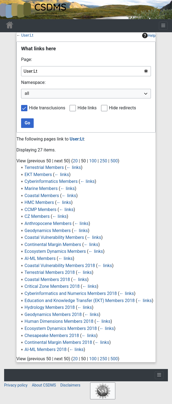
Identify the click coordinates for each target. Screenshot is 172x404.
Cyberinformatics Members (51, 181)
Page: (26, 59)
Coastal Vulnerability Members (54, 237)
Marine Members (41, 188)
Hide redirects (122, 107)
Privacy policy (15, 385)
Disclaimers (70, 385)
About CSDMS (44, 385)
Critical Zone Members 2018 (52, 286)
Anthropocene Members (48, 223)
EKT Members (38, 174)
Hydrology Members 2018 (50, 307)
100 (92, 160)
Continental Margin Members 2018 (58, 342)
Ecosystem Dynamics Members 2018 (61, 328)
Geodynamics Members (48, 230)
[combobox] (86, 71)
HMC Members (39, 202)
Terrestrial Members (44, 167)
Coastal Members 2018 (47, 279)
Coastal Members (42, 195)
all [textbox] (27, 93)
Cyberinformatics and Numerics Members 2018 (71, 293)
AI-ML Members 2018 (46, 349)
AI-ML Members (40, 258)
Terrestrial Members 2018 (50, 272)
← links (73, 167)
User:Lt (27, 35)
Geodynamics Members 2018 (53, 314)
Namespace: (33, 82)
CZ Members (37, 216)
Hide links (87, 107)
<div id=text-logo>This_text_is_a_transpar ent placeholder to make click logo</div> (8, 9)
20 (75, 160)
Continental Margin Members (53, 244)
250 (103, 160)
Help (149, 35)
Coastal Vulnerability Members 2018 (60, 265)
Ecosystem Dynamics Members (55, 251)
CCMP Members (41, 209)
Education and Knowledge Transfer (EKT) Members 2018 (80, 300)
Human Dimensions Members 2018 (59, 321)
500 (114, 160)
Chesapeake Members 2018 (52, 335)
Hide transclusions (47, 107)
